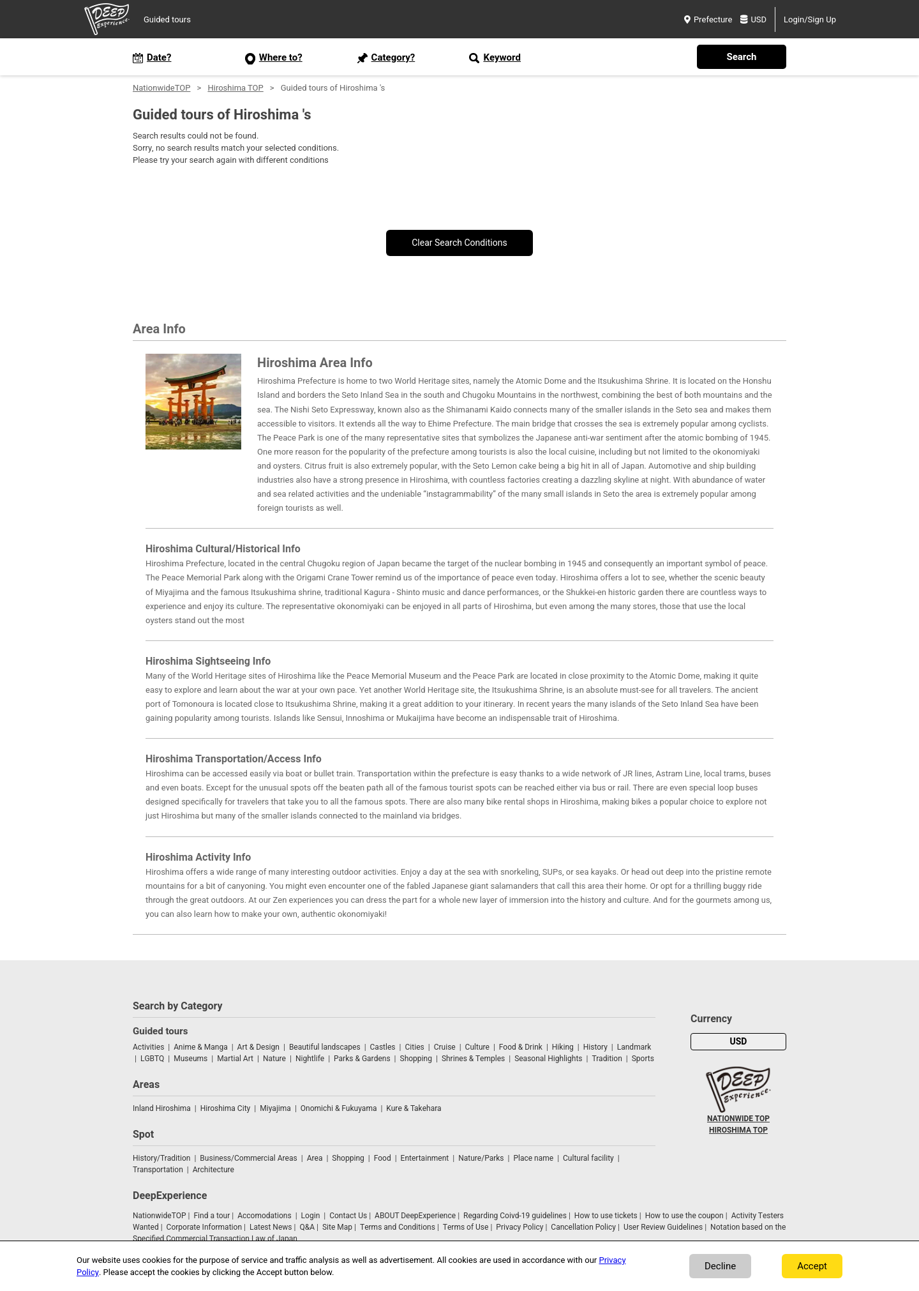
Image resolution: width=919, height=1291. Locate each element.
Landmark (634, 1047)
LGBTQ (152, 1058)
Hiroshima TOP (235, 88)
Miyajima (275, 1108)
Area (315, 1158)
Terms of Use (466, 1227)
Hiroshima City (225, 1108)
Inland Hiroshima (162, 1108)
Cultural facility (588, 1158)
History (595, 1047)
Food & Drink (520, 1047)
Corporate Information (204, 1227)
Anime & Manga (200, 1047)
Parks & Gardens (362, 1058)
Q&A (307, 1227)
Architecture (213, 1169)
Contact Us (348, 1215)
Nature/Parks (481, 1158)
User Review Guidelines (663, 1227)
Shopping (416, 1058)
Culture (477, 1047)
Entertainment (425, 1158)
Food (382, 1158)
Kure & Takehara (413, 1108)
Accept (812, 1266)
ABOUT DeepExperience (415, 1215)
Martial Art (235, 1058)
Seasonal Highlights (548, 1058)
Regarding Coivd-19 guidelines (515, 1215)
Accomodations (264, 1215)
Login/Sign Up (810, 19)
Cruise (445, 1047)
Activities (148, 1047)
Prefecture (708, 19)
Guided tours (167, 19)
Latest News (271, 1227)
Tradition (607, 1058)
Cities (414, 1047)
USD (753, 19)
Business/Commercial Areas (248, 1158)
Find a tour (211, 1215)
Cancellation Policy (583, 1227)
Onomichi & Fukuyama (339, 1108)
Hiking (563, 1047)
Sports (643, 1058)
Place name (534, 1158)
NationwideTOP (161, 88)
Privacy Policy (519, 1227)
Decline (720, 1266)
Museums (190, 1058)
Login (310, 1215)
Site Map (337, 1227)
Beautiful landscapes (325, 1047)
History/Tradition (161, 1158)
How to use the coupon (684, 1215)
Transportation (158, 1169)
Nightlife (309, 1058)
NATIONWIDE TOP (738, 1118)
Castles (383, 1047)
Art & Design (258, 1047)
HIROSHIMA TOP (738, 1130)
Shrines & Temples (473, 1058)
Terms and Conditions (397, 1227)
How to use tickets (606, 1215)
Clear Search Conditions (459, 243)
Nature (274, 1058)
